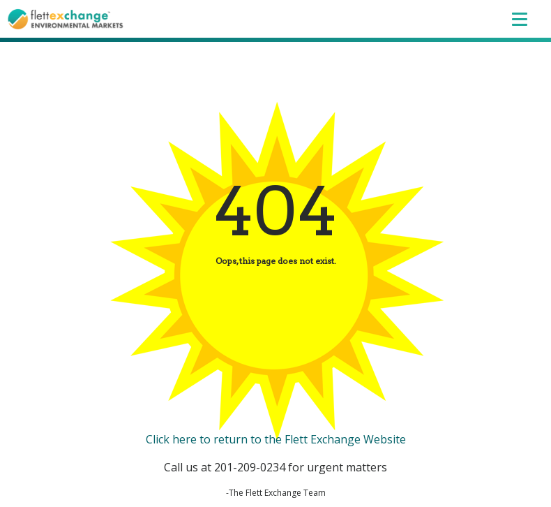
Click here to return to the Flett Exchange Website (276, 439)
